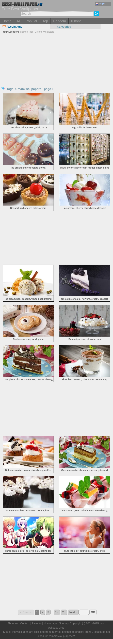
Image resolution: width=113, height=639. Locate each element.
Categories (62, 26)
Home (7, 21)
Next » (73, 612)
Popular (31, 21)
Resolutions (12, 26)
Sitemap (64, 623)
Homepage (50, 623)
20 (63, 612)
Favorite (37, 623)
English (101, 3)
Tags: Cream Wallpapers (41, 31)
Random (59, 21)
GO (93, 612)
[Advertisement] (56, 59)
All (18, 21)
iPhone (76, 21)
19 (56, 612)
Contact (25, 623)
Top (45, 21)
